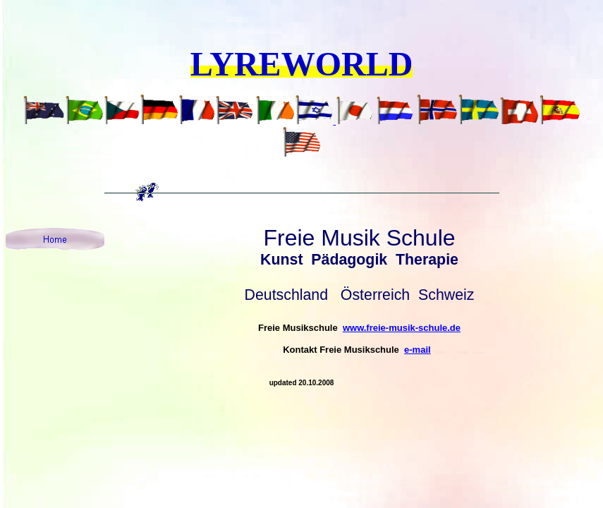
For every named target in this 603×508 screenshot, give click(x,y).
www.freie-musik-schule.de (402, 327)
